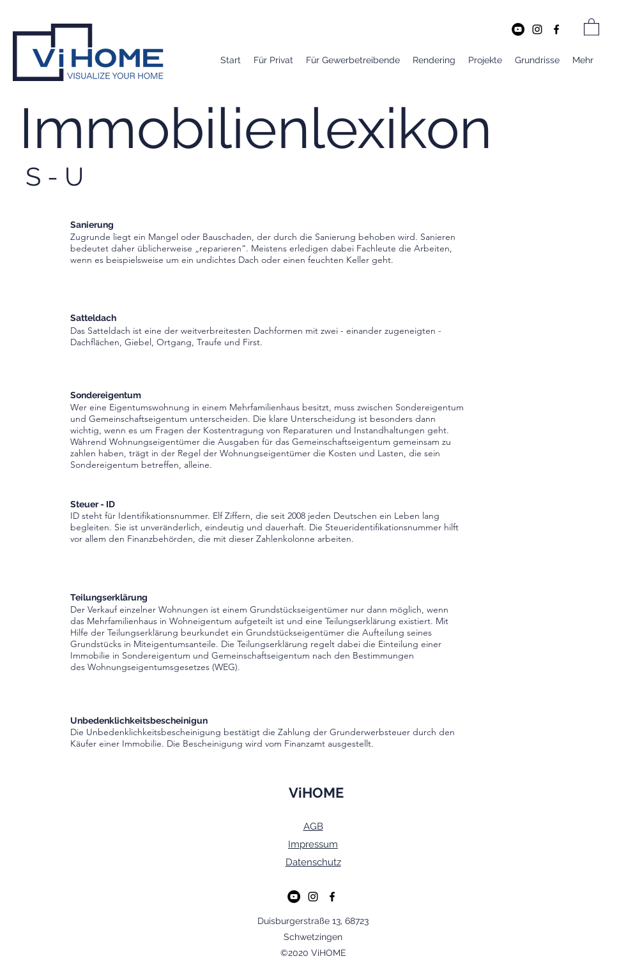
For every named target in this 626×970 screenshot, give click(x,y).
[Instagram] (537, 29)
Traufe (209, 342)
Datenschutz (313, 862)
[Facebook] (556, 29)
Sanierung (335, 237)
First (251, 342)
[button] (591, 26)
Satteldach (109, 330)
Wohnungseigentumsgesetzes (149, 667)
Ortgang (174, 342)
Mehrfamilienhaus (122, 621)
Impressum (313, 844)
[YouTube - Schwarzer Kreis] (518, 29)
